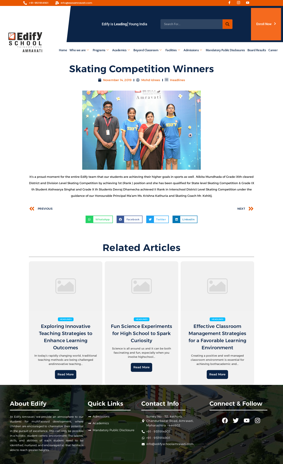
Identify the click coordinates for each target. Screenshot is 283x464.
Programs (101, 50)
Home (63, 50)
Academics (121, 50)
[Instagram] (240, 3)
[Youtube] (249, 3)
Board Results (256, 50)
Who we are (79, 50)
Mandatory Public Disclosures (225, 50)
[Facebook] (231, 3)
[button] (99, 219)
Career (272, 50)
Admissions (193, 50)
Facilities (172, 50)
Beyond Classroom (147, 50)
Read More (66, 374)
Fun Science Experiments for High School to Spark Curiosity (141, 333)
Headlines (177, 80)
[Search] (227, 24)
